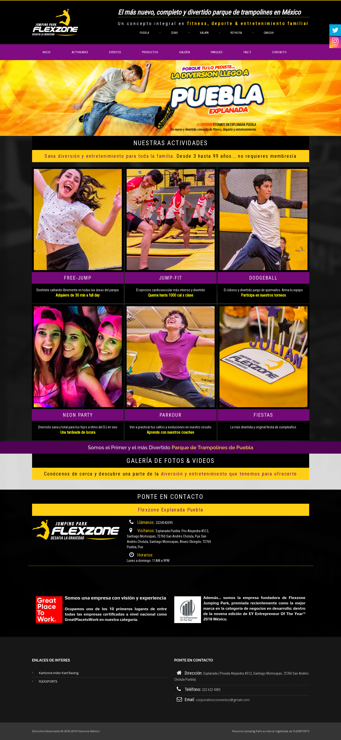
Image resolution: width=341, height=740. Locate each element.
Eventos (115, 52)
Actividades (79, 52)
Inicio (47, 52)
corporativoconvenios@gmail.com (223, 699)
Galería (184, 52)
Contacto (279, 52)
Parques (217, 52)
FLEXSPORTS (48, 681)
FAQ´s (247, 52)
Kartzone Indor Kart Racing (58, 673)
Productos (150, 52)
